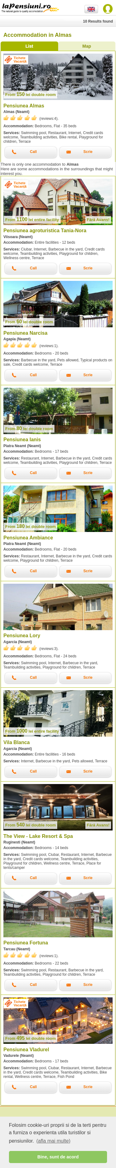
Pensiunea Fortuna (25, 942)
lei (30, 94)
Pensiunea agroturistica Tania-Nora (44, 230)
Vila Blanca (16, 742)
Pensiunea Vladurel (26, 1049)
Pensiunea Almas (23, 105)
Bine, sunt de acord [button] (58, 1156)
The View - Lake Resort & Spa (38, 836)
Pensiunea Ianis (22, 439)
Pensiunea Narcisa (25, 333)
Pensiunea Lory (21, 635)
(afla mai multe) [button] (53, 1141)
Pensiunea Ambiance (28, 537)
